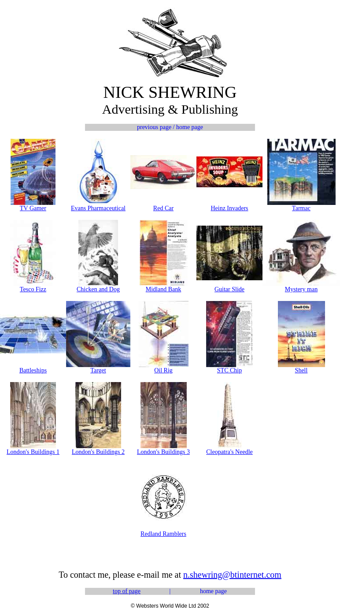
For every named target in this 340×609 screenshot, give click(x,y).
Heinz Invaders (229, 208)
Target (98, 370)
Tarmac (301, 208)
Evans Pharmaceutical (98, 208)
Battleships (33, 370)
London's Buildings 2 (98, 452)
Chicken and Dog (98, 289)
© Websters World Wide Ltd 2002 (170, 606)
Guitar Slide (229, 289)
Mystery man (301, 289)
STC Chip (229, 370)
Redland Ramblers (163, 534)
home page (213, 591)
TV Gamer (33, 208)
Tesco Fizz (33, 289)
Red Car (163, 208)
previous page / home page (170, 127)
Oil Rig (163, 370)
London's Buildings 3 (163, 452)
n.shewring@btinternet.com (232, 574)
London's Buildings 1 (33, 452)
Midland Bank (163, 289)
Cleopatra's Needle (229, 452)
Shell (301, 370)
